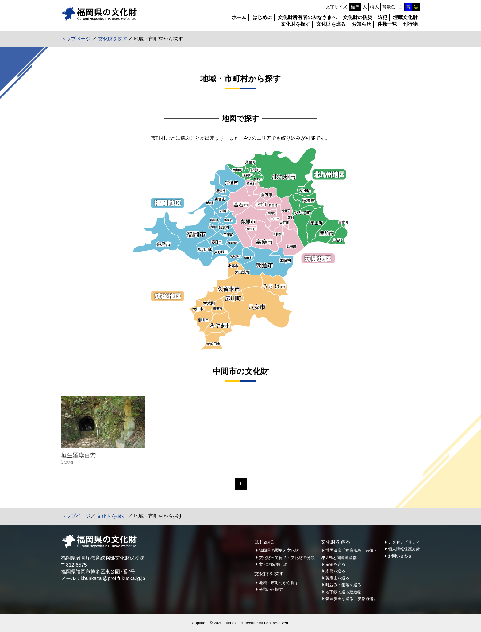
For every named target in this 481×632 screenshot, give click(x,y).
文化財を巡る (331, 24)
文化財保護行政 (273, 564)
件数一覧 (387, 24)
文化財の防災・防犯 (365, 17)
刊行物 (410, 24)
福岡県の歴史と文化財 (279, 550)
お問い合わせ (400, 556)
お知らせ (361, 24)
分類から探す (271, 589)
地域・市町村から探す (279, 582)
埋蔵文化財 (405, 17)
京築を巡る (335, 564)
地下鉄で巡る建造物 (343, 592)
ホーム (239, 17)
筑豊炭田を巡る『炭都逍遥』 (351, 598)
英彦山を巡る (337, 578)
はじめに (262, 17)
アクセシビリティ (404, 542)
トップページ (75, 38)
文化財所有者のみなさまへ (307, 17)
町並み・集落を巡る (343, 585)
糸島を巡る (335, 571)
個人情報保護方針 (404, 549)
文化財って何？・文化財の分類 (287, 557)
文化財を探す (295, 24)
